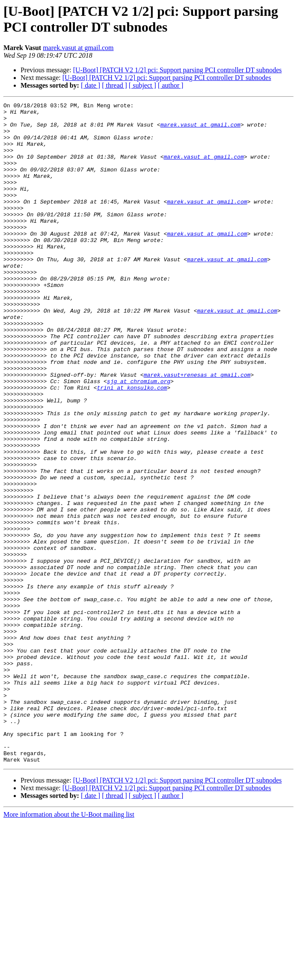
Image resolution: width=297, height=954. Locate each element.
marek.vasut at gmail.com (78, 47)
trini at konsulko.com (132, 445)
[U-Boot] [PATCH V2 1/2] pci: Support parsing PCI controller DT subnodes (177, 70)
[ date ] (90, 85)
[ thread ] (114, 85)
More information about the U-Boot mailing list (68, 946)
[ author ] (171, 85)
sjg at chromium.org (138, 437)
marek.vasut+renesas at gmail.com (197, 430)
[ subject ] (142, 85)
